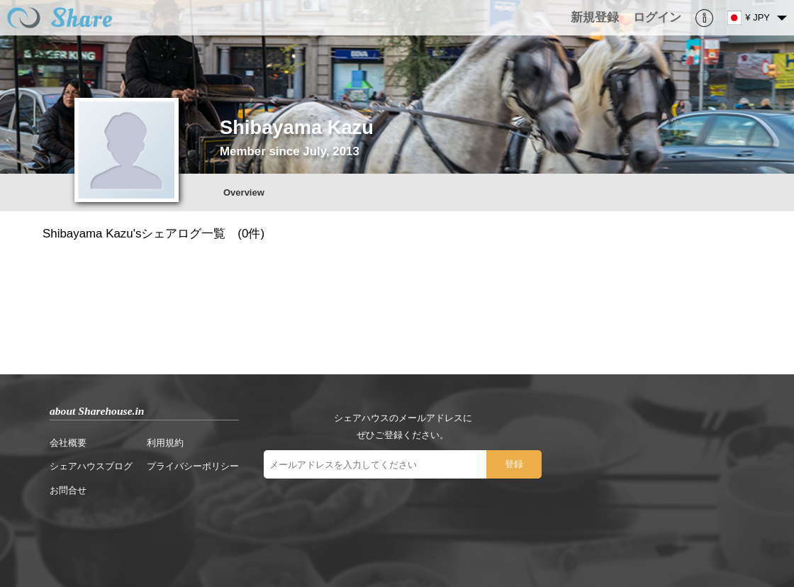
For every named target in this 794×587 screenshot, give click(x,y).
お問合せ (68, 490)
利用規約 (165, 442)
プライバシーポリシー (193, 466)
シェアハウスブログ (91, 466)
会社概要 (68, 442)
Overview (243, 192)
